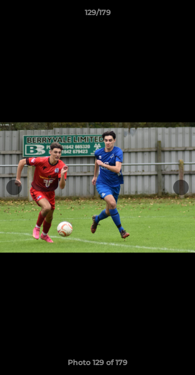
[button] (182, 15)
